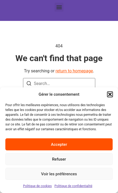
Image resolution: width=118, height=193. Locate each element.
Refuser (59, 159)
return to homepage (74, 70)
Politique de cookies (37, 186)
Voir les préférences (59, 174)
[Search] (29, 84)
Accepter (59, 144)
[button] (110, 94)
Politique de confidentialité (73, 186)
